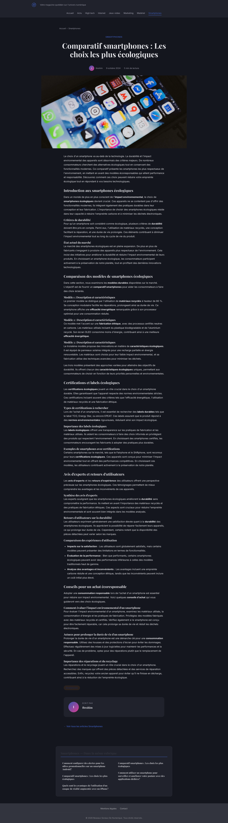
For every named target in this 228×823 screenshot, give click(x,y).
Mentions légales (108, 808)
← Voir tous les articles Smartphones (83, 726)
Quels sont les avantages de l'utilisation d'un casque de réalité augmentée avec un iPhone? (85, 787)
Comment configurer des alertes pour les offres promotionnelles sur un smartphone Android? (83, 766)
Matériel (141, 13)
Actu (79, 13)
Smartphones (155, 13)
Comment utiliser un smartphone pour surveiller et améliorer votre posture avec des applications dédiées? (141, 775)
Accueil (70, 13)
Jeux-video (114, 13)
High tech (90, 13)
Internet (101, 13)
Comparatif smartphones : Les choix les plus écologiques (84, 777)
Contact (124, 808)
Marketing (128, 13)
